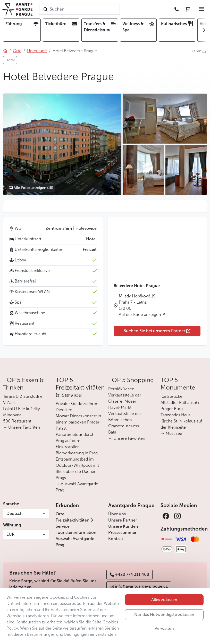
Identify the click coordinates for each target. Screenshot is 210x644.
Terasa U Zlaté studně (23, 396)
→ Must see (171, 433)
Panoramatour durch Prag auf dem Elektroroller (75, 440)
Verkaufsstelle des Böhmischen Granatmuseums (124, 419)
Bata (112, 432)
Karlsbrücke (171, 396)
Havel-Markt (119, 407)
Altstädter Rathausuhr (180, 402)
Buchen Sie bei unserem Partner (156, 330)
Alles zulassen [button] (164, 599)
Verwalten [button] (164, 628)
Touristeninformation (76, 532)
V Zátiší (9, 402)
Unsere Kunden (123, 526)
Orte (60, 513)
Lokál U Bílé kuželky (21, 408)
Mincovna (12, 414)
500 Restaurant (17, 421)
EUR (10, 534)
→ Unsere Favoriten (21, 427)
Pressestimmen (123, 532)
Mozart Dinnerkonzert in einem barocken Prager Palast (78, 422)
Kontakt (115, 538)
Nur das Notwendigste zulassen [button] (164, 614)
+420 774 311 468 (129, 574)
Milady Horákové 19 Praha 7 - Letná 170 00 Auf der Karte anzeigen (140, 305)
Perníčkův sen (121, 388)
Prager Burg (172, 408)
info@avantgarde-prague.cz (139, 586)
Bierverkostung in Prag (77, 453)
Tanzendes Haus (175, 414)
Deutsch (14, 513)
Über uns (117, 513)
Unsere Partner (122, 520)
